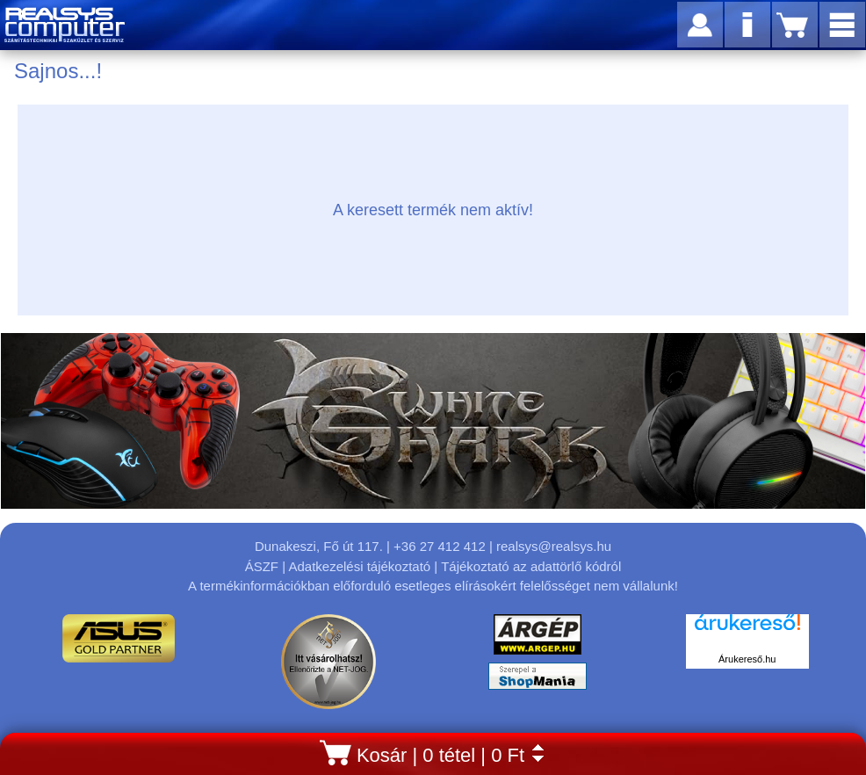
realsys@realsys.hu (553, 546)
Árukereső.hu (747, 659)
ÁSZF (261, 566)
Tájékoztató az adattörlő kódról (531, 566)
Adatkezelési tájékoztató (359, 566)
